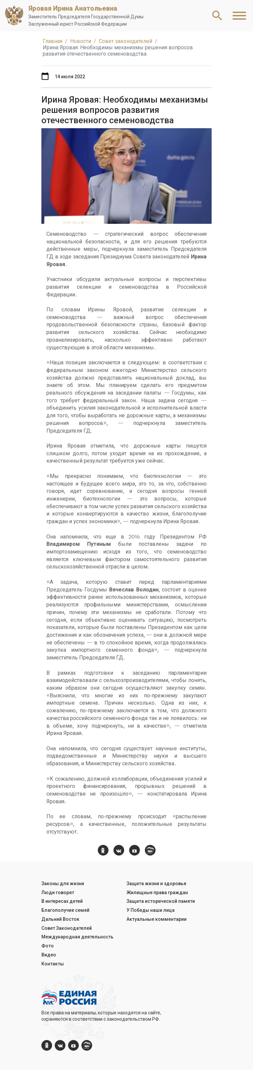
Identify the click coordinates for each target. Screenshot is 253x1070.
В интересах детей (62, 901)
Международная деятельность (77, 936)
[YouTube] (134, 850)
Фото (47, 945)
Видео (48, 954)
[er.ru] (150, 850)
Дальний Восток (60, 919)
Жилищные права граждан (157, 892)
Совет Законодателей (66, 928)
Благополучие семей (65, 910)
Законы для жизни (62, 883)
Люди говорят (57, 892)
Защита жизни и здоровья (156, 883)
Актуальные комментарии (156, 919)
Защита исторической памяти (160, 901)
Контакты (52, 963)
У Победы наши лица (150, 910)
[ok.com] (103, 850)
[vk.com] (118, 850)
